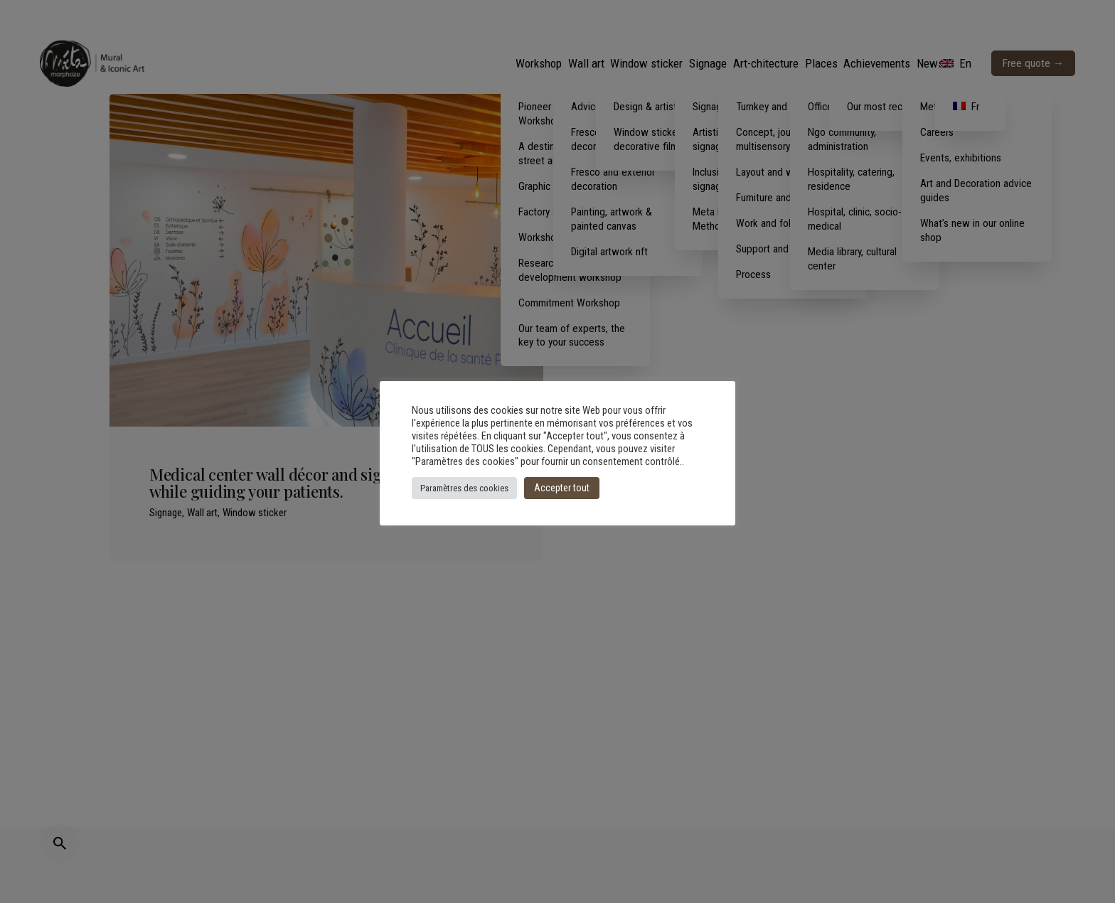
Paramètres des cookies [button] (464, 488)
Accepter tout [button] (561, 487)
